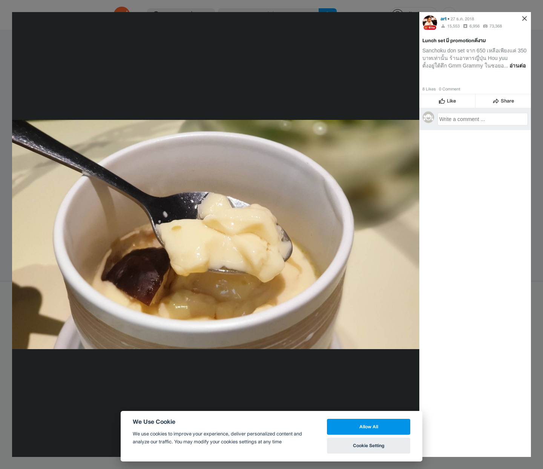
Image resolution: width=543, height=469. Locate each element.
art (443, 19)
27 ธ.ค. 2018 (462, 18)
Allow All (368, 426)
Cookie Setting (368, 445)
